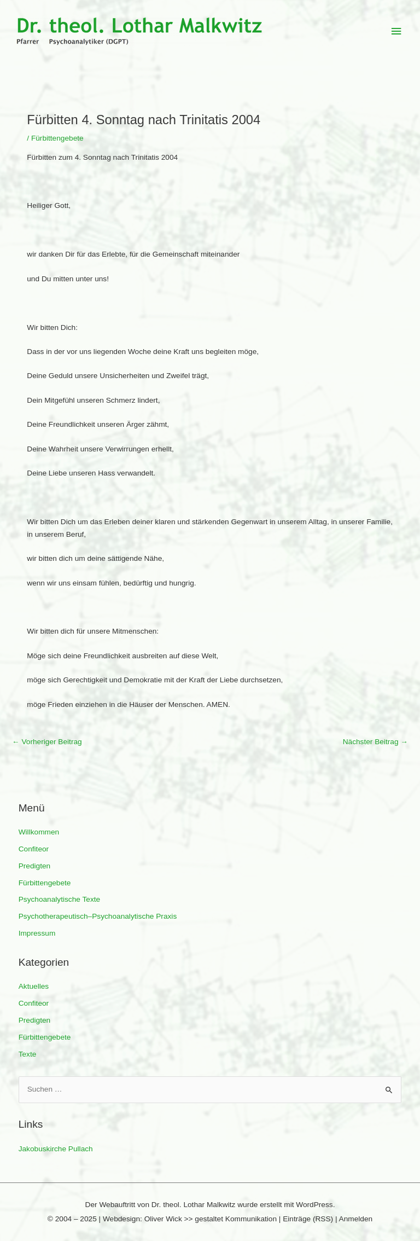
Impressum (37, 933)
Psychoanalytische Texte (59, 899)
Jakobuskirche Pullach (56, 1149)
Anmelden (356, 1219)
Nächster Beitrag (375, 742)
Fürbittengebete (45, 883)
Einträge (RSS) (308, 1219)
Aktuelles (34, 986)
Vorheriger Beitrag (47, 742)
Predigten (35, 866)
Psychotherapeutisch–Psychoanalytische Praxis (98, 916)
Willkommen (39, 832)
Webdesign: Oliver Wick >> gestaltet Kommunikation (190, 1219)
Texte (28, 1054)
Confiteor (34, 849)
